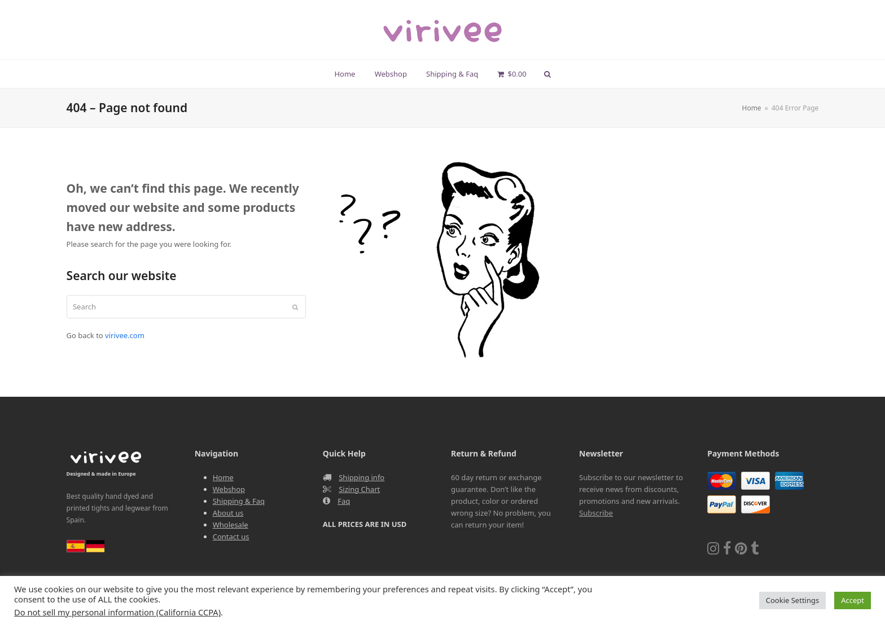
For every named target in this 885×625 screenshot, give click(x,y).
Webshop (229, 489)
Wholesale (230, 525)
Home (223, 477)
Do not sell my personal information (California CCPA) (117, 612)
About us (228, 513)
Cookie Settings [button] (792, 600)
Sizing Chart (359, 489)
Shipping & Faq (239, 501)
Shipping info (361, 477)
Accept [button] (852, 600)
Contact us (231, 536)
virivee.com (124, 335)
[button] (512, 74)
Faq (344, 501)
